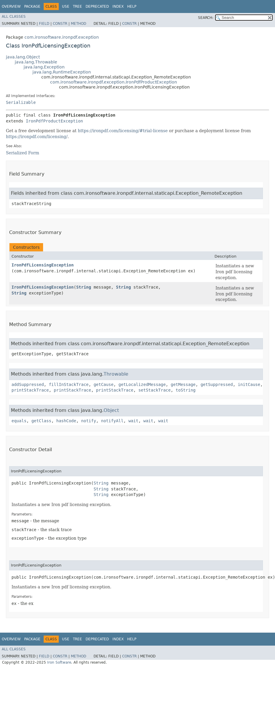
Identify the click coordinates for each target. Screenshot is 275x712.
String (83, 287)
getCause (103, 384)
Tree (77, 6)
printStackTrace (30, 390)
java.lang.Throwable (36, 62)
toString (185, 390)
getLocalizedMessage (142, 384)
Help (131, 6)
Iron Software (59, 662)
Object (111, 410)
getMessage (183, 384)
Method (78, 24)
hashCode (66, 420)
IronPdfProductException (54, 121)
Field (44, 24)
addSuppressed (28, 384)
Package (32, 6)
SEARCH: (205, 18)
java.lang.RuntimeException (61, 72)
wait (133, 420)
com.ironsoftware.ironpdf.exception (61, 37)
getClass (41, 420)
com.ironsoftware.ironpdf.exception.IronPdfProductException (113, 82)
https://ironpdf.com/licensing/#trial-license (123, 130)
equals (19, 420)
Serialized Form (22, 152)
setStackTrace (154, 390)
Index (118, 6)
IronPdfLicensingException (43, 265)
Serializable (21, 102)
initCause (249, 384)
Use (65, 6)
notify (88, 420)
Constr (60, 24)
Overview (11, 6)
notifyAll (112, 420)
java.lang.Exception (44, 67)
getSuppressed (217, 384)
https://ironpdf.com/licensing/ (37, 136)
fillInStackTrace (69, 384)
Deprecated (97, 6)
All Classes (14, 16)
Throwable (116, 374)
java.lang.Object (23, 57)
